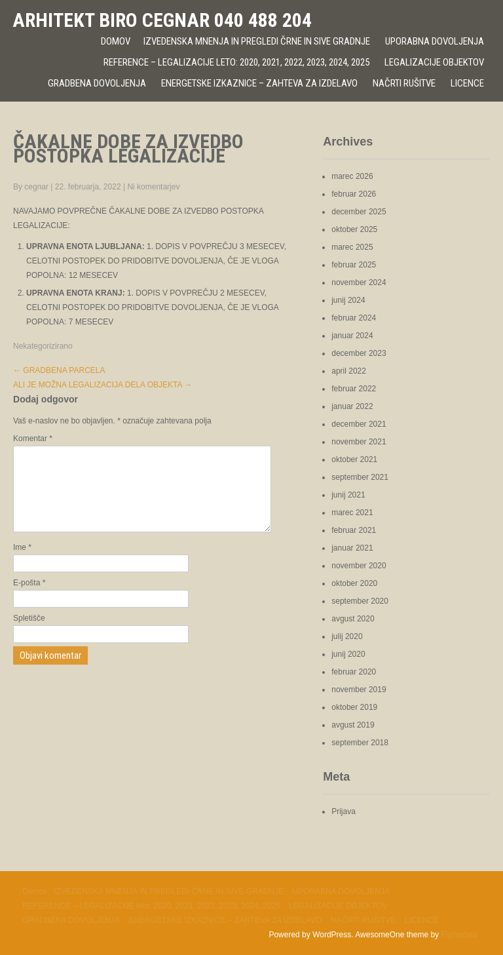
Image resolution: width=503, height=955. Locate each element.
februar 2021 (353, 530)
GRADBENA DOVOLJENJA (97, 83)
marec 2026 (352, 176)
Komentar (32, 438)
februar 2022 (353, 388)
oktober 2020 (354, 583)
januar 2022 (352, 406)
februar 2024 (353, 317)
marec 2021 (352, 512)
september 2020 (359, 601)
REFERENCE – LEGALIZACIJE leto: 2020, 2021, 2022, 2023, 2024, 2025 (236, 62)
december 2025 (358, 211)
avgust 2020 (352, 618)
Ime (22, 563)
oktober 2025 (354, 229)
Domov (115, 41)
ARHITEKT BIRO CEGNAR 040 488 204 (162, 20)
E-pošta (29, 598)
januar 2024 (352, 335)
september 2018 (359, 742)
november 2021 (358, 441)
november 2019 (358, 689)
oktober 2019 (354, 707)
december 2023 (358, 353)
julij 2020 (346, 636)
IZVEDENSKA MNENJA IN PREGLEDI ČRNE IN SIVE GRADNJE (256, 41)
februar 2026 (353, 194)
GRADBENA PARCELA (59, 370)
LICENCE (467, 83)
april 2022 (348, 371)
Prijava (343, 811)
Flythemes (459, 934)
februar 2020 (353, 671)
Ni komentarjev (153, 186)
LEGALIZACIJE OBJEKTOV (434, 62)
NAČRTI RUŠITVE (404, 83)
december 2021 (358, 424)
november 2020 (358, 565)
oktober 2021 (354, 459)
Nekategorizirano (43, 346)
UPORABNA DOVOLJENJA (434, 41)
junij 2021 (348, 494)
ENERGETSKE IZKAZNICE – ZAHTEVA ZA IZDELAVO (259, 83)
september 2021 (359, 477)
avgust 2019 (352, 725)
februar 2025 (353, 264)
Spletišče (29, 633)
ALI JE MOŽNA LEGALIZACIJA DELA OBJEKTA (102, 384)
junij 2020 (348, 654)
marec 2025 (352, 247)
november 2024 (358, 282)
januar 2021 (352, 548)
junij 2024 (348, 300)
